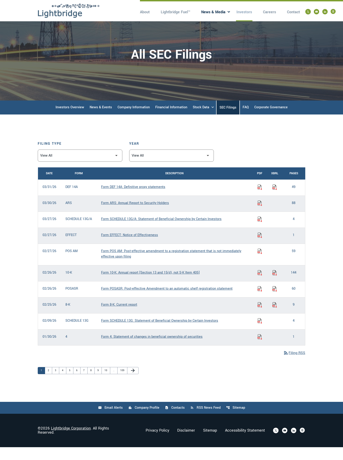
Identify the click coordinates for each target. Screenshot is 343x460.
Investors (244, 12)
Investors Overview (70, 119)
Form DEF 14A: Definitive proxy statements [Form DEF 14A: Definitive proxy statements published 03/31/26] (133, 199)
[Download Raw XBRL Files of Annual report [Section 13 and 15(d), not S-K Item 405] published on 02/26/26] (274, 285)
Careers (269, 12)
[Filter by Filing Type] (80, 168)
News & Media (213, 12)
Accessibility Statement (245, 443)
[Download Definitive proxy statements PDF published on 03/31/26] (260, 199)
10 (106, 383)
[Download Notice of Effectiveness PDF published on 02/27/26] (260, 247)
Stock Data (201, 119)
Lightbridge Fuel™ (175, 12)
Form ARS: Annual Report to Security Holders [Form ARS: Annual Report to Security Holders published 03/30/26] (135, 215)
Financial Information (171, 119)
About (145, 12)
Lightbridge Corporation (71, 441)
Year (134, 156)
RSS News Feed (205, 420)
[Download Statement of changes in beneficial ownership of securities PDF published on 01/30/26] (260, 349)
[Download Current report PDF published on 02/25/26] (260, 317)
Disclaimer (186, 443)
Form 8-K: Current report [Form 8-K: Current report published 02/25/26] (119, 317)
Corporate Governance (271, 119)
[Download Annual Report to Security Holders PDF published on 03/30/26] (260, 215)
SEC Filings (228, 119)
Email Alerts (110, 420)
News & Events (101, 119)
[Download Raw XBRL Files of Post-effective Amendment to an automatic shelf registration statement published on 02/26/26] (274, 301)
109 (122, 383)
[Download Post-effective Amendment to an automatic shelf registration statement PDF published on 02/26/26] (260, 301)
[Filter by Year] (171, 168)
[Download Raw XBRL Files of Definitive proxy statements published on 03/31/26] (274, 199)
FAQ (246, 119)
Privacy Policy (157, 443)
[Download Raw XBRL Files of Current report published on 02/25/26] (274, 317)
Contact (293, 12)
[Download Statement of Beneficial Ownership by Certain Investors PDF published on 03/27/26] (260, 231)
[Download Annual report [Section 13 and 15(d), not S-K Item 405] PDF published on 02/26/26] (260, 285)
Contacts (175, 420)
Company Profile (143, 420)
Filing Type (50, 156)
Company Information (134, 119)
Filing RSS (294, 365)
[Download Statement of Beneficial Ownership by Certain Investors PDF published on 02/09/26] (260, 333)
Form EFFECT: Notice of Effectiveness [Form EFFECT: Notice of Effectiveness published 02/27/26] (129, 247)
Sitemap (236, 420)
